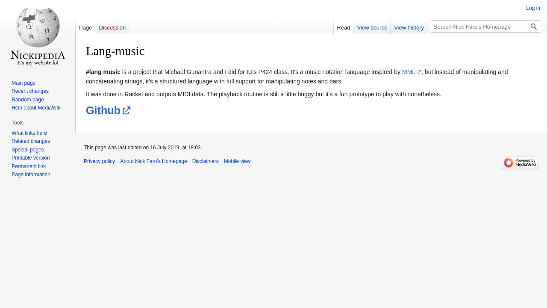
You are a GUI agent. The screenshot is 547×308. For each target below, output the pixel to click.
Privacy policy (99, 161)
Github (103, 110)
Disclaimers (205, 161)
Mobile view (237, 161)
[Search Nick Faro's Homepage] (485, 27)
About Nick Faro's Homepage (153, 161)
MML (408, 71)
